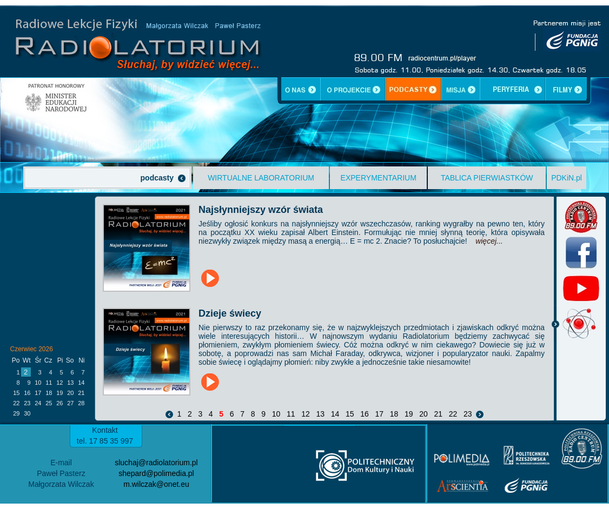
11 (290, 414)
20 (423, 414)
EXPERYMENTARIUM (378, 177)
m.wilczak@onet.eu (156, 484)
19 (408, 414)
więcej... (489, 241)
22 (453, 414)
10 (276, 414)
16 (364, 414)
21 (438, 414)
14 (335, 414)
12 (305, 414)
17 (379, 414)
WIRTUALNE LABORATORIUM (261, 177)
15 (349, 414)
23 (467, 414)
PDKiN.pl (566, 177)
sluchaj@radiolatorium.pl (156, 462)
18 (394, 414)
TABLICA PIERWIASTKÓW (487, 177)
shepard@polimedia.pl (156, 473)
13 (320, 414)
